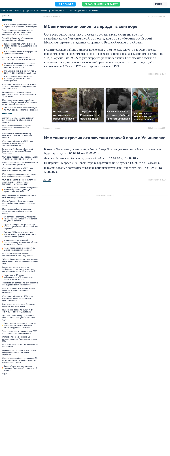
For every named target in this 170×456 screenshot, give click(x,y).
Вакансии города (11, 11)
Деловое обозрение (38, 11)
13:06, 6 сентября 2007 (156, 128)
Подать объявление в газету (101, 4)
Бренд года (62, 11)
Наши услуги (64, 4)
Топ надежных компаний (90, 11)
